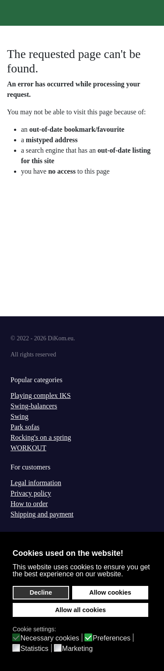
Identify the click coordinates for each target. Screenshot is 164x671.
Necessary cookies (50, 638)
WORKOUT (28, 448)
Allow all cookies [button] (80, 609)
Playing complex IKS (40, 395)
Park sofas (24, 427)
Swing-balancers (33, 406)
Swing (19, 416)
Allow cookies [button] (110, 592)
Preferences (111, 638)
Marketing (77, 648)
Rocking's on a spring (40, 437)
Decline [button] (41, 592)
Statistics (35, 648)
